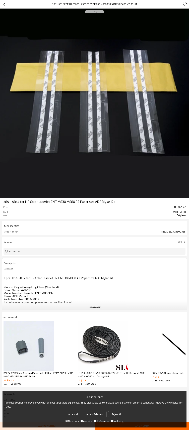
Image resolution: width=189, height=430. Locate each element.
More (181, 242)
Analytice (86, 421)
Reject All (116, 414)
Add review (14, 251)
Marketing (117, 421)
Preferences (101, 421)
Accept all (73, 414)
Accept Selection (94, 414)
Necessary (72, 421)
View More (94, 307)
